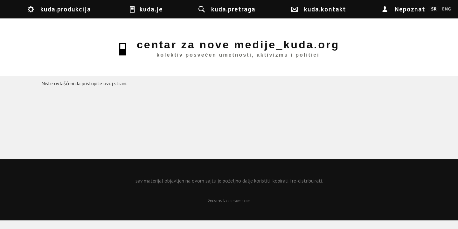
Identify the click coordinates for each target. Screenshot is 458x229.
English (446, 9)
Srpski (434, 9)
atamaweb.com (239, 200)
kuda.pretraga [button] (233, 9)
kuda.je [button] (151, 9)
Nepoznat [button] (409, 9)
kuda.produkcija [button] (65, 9)
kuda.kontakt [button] (325, 9)
